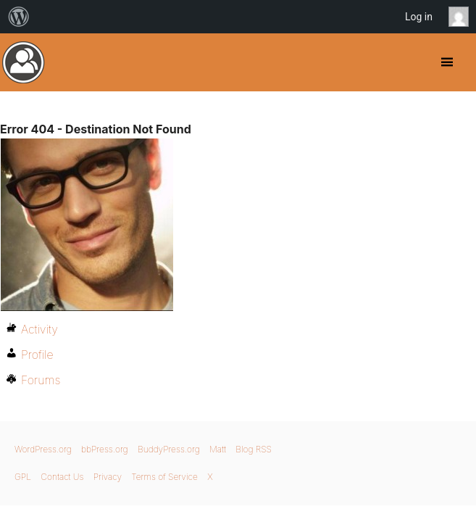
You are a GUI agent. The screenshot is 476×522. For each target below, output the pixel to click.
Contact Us (62, 476)
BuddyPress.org (23, 62)
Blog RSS (253, 449)
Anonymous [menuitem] (462, 17)
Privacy (107, 476)
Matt (217, 449)
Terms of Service (164, 476)
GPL (22, 476)
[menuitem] (19, 16)
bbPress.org (104, 449)
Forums (40, 380)
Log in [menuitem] (419, 16)
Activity (39, 329)
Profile (37, 354)
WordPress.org (43, 449)
